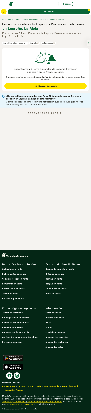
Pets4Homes (8, 386)
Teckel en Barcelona (12, 312)
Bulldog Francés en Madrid (15, 317)
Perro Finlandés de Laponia (15, 43)
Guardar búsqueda (45, 86)
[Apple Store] (13, 367)
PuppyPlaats (34, 386)
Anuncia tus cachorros (57, 342)
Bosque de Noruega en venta (60, 269)
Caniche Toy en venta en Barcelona (20, 337)
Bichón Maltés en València (15, 322)
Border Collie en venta (13, 288)
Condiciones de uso (55, 332)
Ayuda (48, 322)
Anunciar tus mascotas (57, 337)
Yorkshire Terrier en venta (15, 279)
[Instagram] (17, 375)
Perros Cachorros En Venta (20, 264)
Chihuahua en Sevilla (12, 327)
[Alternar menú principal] (5, 4)
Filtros (67, 11)
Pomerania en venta (12, 284)
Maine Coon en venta (56, 288)
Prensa (49, 327)
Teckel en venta (10, 293)
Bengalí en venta (54, 284)
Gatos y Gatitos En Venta (63, 264)
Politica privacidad (55, 317)
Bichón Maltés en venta (14, 274)
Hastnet (22, 386)
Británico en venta (55, 274)
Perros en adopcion (12, 342)
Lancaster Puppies (14, 390)
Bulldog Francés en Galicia (15, 332)
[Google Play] (13, 358)
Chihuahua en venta (12, 269)
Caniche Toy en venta (13, 298)
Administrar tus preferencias (21, 404)
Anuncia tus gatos (54, 347)
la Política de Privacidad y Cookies (44, 401)
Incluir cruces (48, 43)
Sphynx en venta (54, 279)
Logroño (34, 43)
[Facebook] (9, 375)
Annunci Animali (70, 386)
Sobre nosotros (53, 312)
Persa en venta (53, 293)
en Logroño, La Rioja (20, 28)
